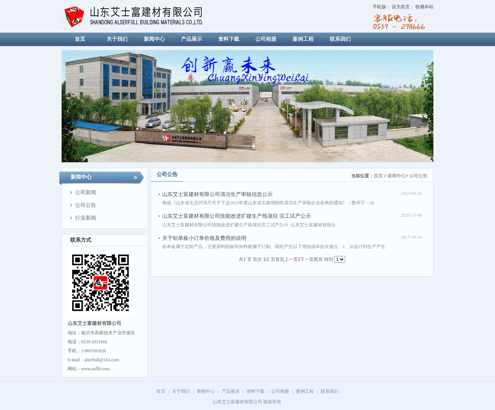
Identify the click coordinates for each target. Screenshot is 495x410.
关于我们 (181, 391)
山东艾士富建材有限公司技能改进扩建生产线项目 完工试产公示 (236, 216)
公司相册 (280, 391)
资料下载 (255, 391)
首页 (378, 175)
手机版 (379, 6)
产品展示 (231, 391)
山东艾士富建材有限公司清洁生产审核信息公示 (217, 194)
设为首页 (401, 6)
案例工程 (305, 391)
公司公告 (418, 175)
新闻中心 (397, 175)
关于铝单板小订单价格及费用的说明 (204, 238)
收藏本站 (424, 6)
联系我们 (330, 391)
